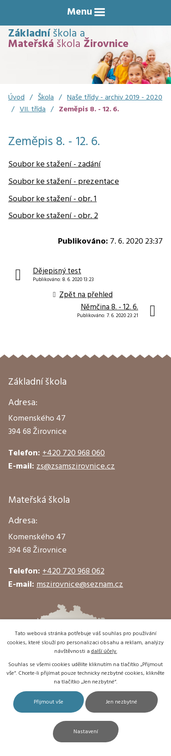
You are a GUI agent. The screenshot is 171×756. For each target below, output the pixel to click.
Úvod (16, 98)
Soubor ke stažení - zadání (54, 164)
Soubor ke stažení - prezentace (63, 181)
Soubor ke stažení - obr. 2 (53, 216)
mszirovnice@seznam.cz (79, 584)
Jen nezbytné (121, 702)
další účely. (104, 651)
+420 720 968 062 (73, 571)
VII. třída (33, 109)
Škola (46, 98)
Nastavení (85, 731)
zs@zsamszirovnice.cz (75, 466)
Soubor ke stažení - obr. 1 (52, 199)
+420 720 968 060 (73, 453)
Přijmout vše (48, 702)
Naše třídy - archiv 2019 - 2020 (114, 98)
